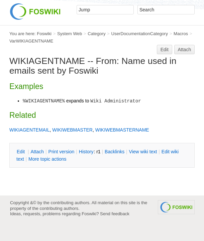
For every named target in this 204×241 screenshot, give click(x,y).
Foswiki (44, 33)
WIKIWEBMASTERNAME (122, 130)
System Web (69, 33)
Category (96, 33)
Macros (181, 33)
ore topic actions (47, 159)
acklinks (114, 151)
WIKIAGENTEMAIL (29, 130)
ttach (37, 151)
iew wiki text (143, 151)
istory (86, 151)
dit (21, 151)
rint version (61, 151)
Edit (165, 49)
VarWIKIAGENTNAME (31, 41)
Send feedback (114, 213)
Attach (184, 49)
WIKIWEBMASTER (72, 130)
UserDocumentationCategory (139, 33)
